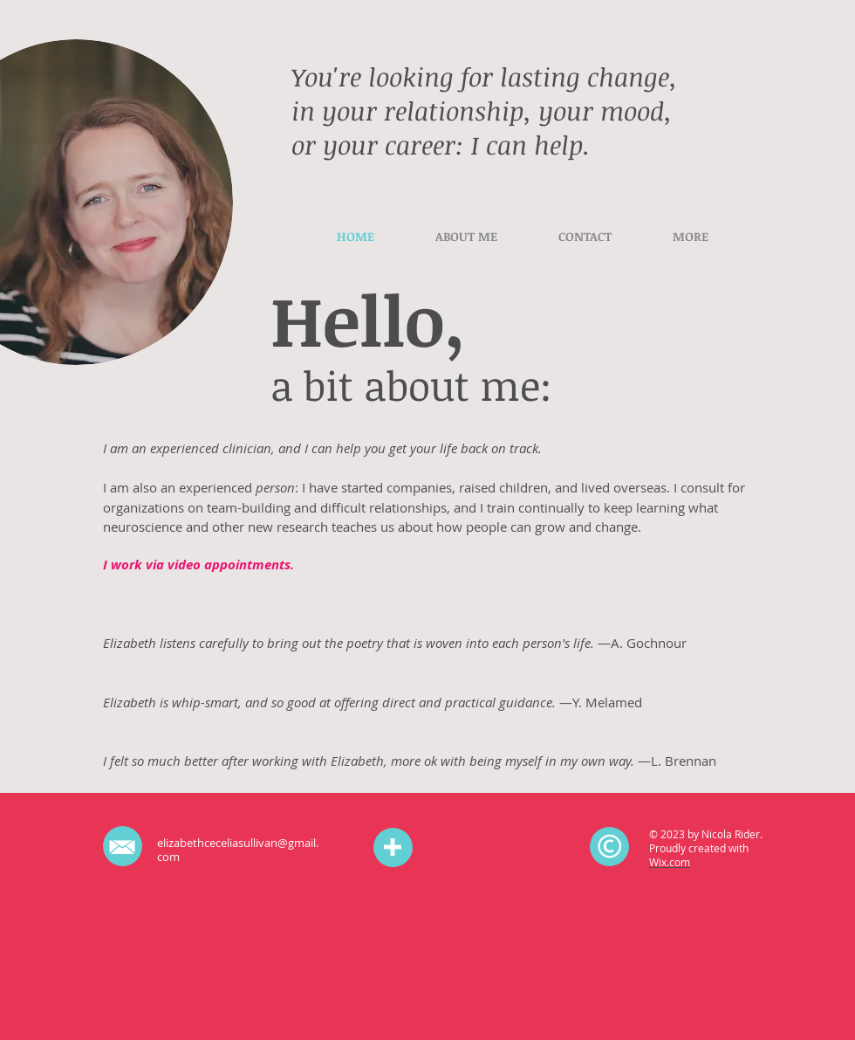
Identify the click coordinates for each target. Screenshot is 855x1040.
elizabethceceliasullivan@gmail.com (237, 849)
